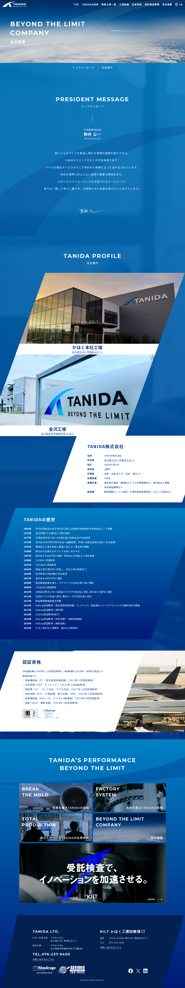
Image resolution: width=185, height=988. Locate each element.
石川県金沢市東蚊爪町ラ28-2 (57, 433)
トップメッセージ (83, 67)
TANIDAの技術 (90, 4)
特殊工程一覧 (108, 4)
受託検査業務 (152, 4)
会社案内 (107, 67)
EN (181, 4)
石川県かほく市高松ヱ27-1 (87, 352)
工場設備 (124, 4)
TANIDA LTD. (46, 931)
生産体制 (137, 4)
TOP (76, 4)
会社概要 (167, 4)
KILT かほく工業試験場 (120, 932)
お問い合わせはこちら (43, 959)
